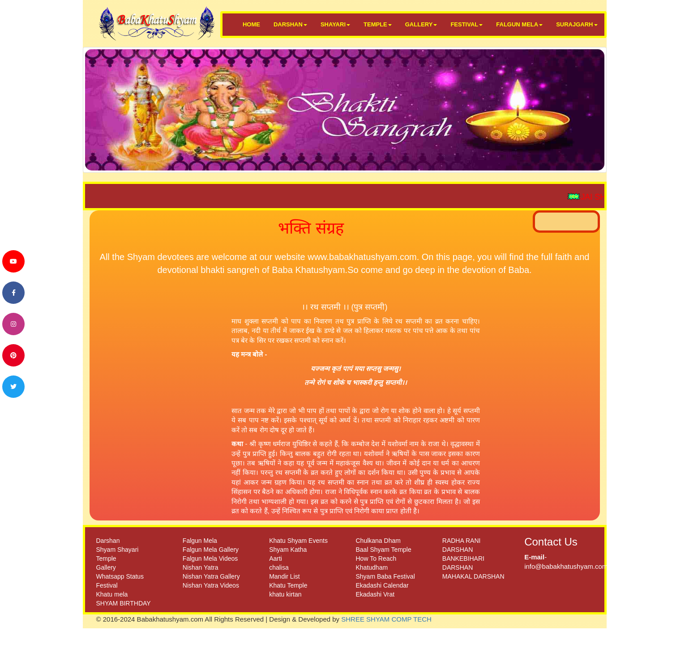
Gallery (106, 567)
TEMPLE (378, 24)
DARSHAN (290, 24)
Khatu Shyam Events (298, 540)
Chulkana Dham (377, 540)
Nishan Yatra (200, 567)
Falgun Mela (200, 540)
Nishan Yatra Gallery (211, 576)
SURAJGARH (576, 24)
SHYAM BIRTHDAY (123, 603)
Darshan (108, 540)
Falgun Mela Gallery (211, 549)
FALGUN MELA (519, 24)
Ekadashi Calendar (381, 585)
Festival (107, 585)
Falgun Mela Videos (210, 558)
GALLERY (421, 24)
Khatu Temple (288, 585)
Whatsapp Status (120, 576)
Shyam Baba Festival (385, 576)
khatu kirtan (285, 594)
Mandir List (284, 576)
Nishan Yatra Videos (211, 585)
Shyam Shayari (117, 549)
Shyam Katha (288, 549)
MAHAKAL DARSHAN (473, 576)
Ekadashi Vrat (374, 594)
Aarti (275, 558)
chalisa (279, 567)
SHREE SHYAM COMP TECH (386, 619)
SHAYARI (335, 24)
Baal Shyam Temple (383, 549)
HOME (251, 24)
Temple (106, 558)
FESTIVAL (466, 24)
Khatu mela (112, 594)
